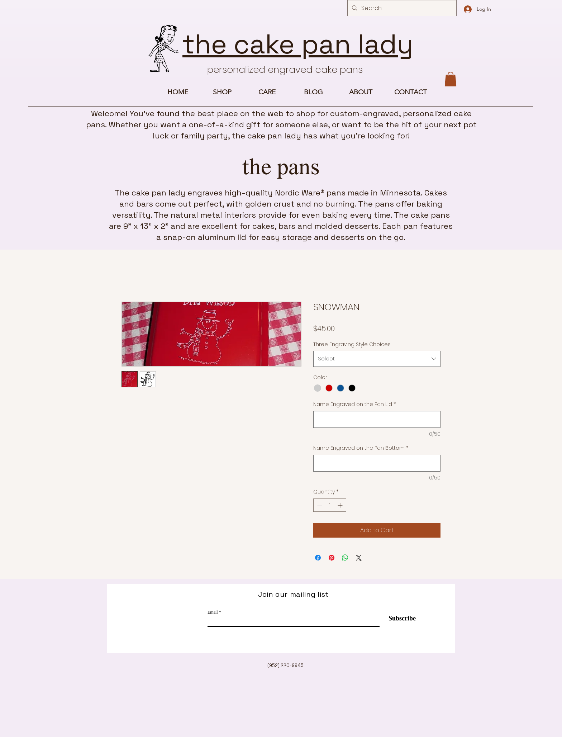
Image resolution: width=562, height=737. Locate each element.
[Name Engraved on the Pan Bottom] (377, 463)
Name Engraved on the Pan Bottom (360, 448)
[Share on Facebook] (318, 557)
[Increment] (340, 505)
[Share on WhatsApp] (345, 557)
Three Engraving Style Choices (352, 344)
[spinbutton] (329, 505)
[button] (450, 79)
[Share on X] (358, 557)
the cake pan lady (297, 44)
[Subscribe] (398, 618)
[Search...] (401, 8)
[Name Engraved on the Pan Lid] (377, 419)
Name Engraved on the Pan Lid (354, 404)
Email (213, 612)
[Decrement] (318, 505)
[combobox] (376, 359)
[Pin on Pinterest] (331, 557)
